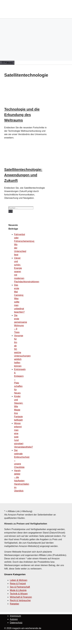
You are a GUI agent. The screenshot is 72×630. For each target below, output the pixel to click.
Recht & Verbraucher (20, 600)
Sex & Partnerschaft (20, 587)
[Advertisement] (36, 39)
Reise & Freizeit (18, 583)
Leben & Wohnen (18, 580)
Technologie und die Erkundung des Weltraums (22, 114)
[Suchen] (10, 211)
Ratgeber (14, 604)
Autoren (14, 619)
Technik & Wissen (19, 593)
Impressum (15, 616)
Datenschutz (16, 622)
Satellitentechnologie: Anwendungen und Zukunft (23, 175)
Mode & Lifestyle (18, 590)
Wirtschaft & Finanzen (21, 597)
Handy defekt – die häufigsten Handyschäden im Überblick (21, 480)
